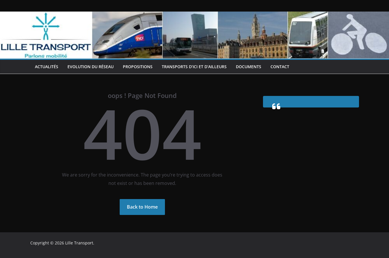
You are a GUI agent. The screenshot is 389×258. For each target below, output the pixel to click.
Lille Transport (79, 243)
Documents (248, 66)
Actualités (46, 66)
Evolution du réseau (90, 66)
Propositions (138, 66)
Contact (279, 66)
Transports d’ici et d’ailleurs (194, 66)
